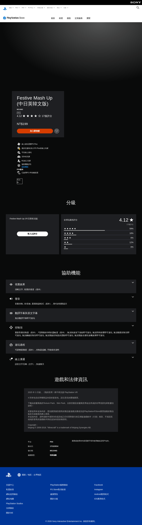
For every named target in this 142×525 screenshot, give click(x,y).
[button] (25, 164)
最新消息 (50, 8)
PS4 (23, 8)
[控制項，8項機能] (71, 328)
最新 (53, 15)
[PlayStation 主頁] (4, 8)
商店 (58, 8)
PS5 (16, 8)
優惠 (69, 15)
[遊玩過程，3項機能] (71, 344)
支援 (64, 8)
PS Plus (30, 8)
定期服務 (79, 15)
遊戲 (10, 8)
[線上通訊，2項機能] (71, 358)
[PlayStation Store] (14, 15)
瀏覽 (88, 15)
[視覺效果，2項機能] (71, 284)
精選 (61, 15)
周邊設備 (40, 8)
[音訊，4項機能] (71, 298)
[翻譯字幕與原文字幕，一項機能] (71, 312)
